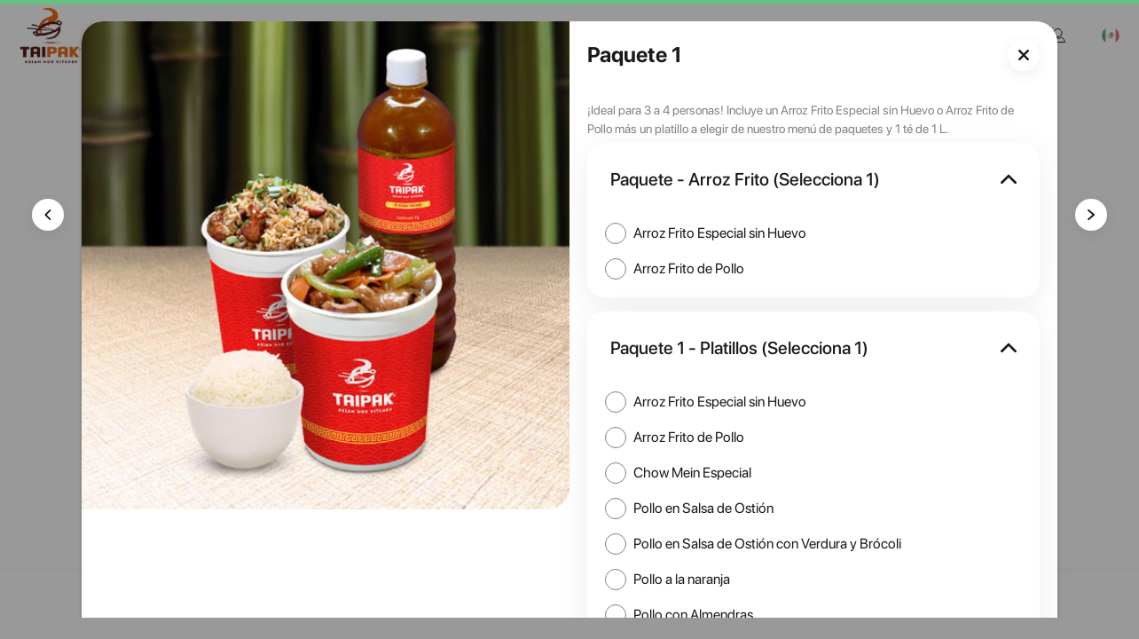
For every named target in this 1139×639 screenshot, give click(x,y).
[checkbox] (706, 233)
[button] (813, 179)
